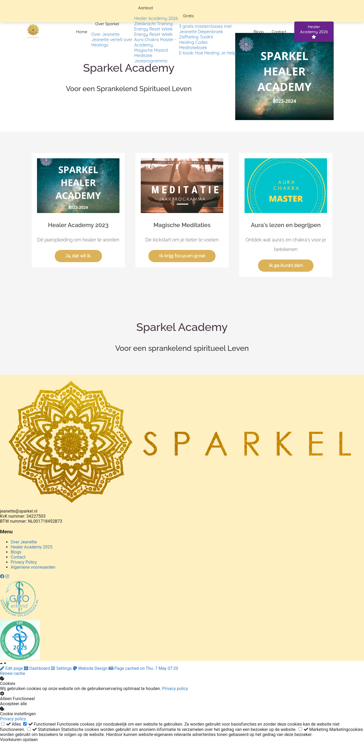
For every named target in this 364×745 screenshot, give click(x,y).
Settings (62, 668)
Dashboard (37, 668)
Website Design (91, 668)
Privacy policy (175, 688)
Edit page (12, 668)
